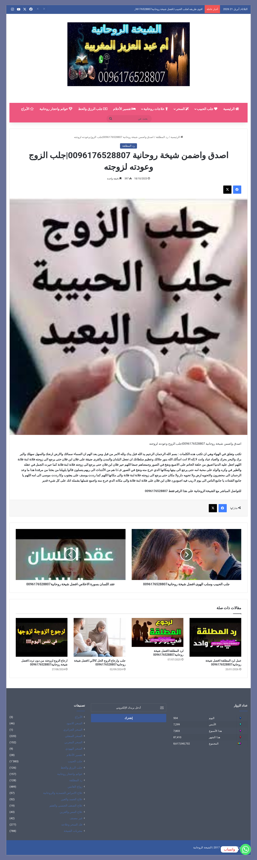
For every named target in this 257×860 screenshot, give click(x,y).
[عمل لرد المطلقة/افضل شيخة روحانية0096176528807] (215, 637)
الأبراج (27, 109)
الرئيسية (231, 109)
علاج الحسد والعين (71, 799)
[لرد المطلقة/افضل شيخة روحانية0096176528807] (157, 632)
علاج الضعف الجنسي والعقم (65, 805)
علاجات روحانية (156, 109)
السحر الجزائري (72, 729)
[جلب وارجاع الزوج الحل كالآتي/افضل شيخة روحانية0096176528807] (99, 637)
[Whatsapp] (245, 849)
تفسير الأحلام (124, 109)
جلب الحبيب (207, 109)
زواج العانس (75, 786)
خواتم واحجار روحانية (55, 109)
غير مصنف (76, 818)
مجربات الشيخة (73, 830)
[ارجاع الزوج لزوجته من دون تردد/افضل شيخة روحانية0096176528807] (41, 637)
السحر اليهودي (73, 748)
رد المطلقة (162, 137)
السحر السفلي (73, 736)
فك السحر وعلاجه (71, 824)
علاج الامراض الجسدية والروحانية (62, 792)
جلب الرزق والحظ (92, 109)
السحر (182, 109)
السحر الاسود (74, 723)
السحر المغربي (73, 742)
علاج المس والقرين (71, 811)
